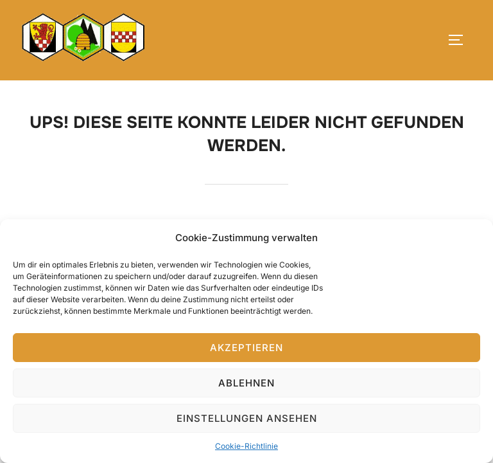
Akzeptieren (246, 347)
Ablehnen (246, 383)
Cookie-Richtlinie (246, 446)
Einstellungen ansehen (247, 418)
